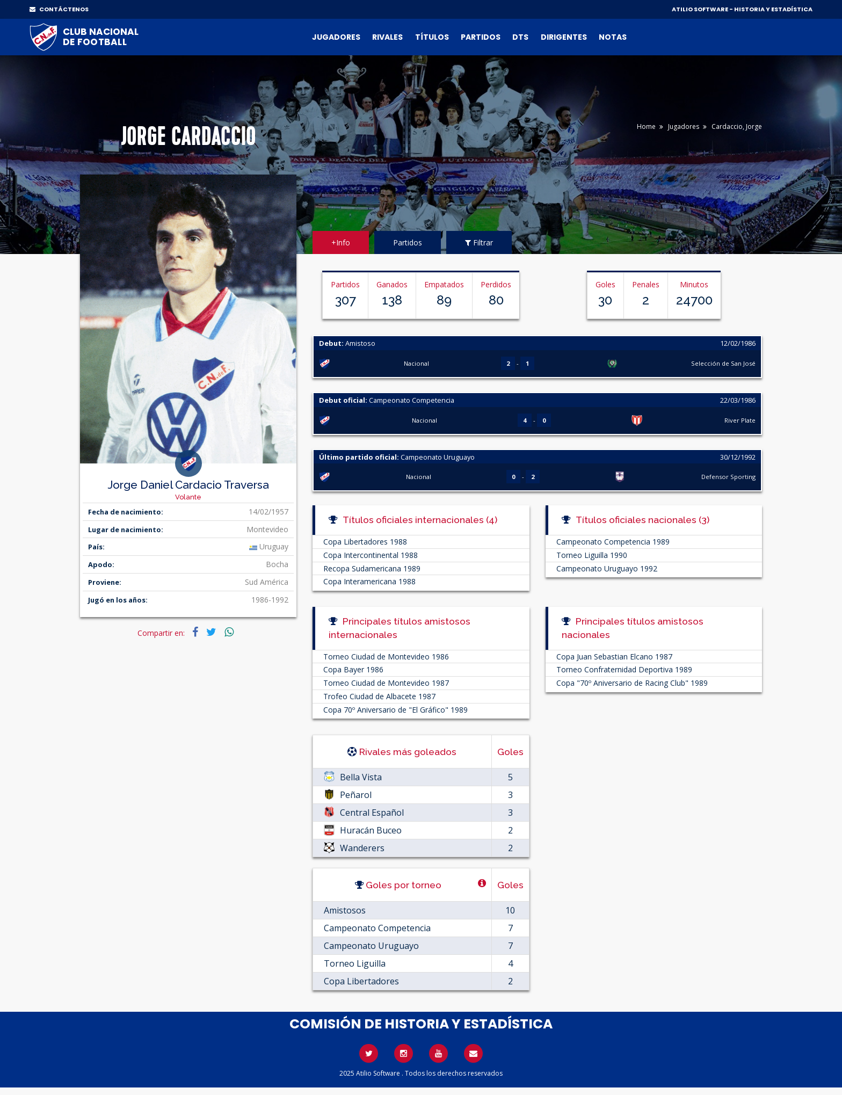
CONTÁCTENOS (59, 9)
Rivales (387, 37)
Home (646, 126)
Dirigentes (564, 37)
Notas (613, 37)
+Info (340, 242)
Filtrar (479, 242)
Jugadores (336, 37)
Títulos (432, 37)
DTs (520, 37)
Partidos (480, 37)
